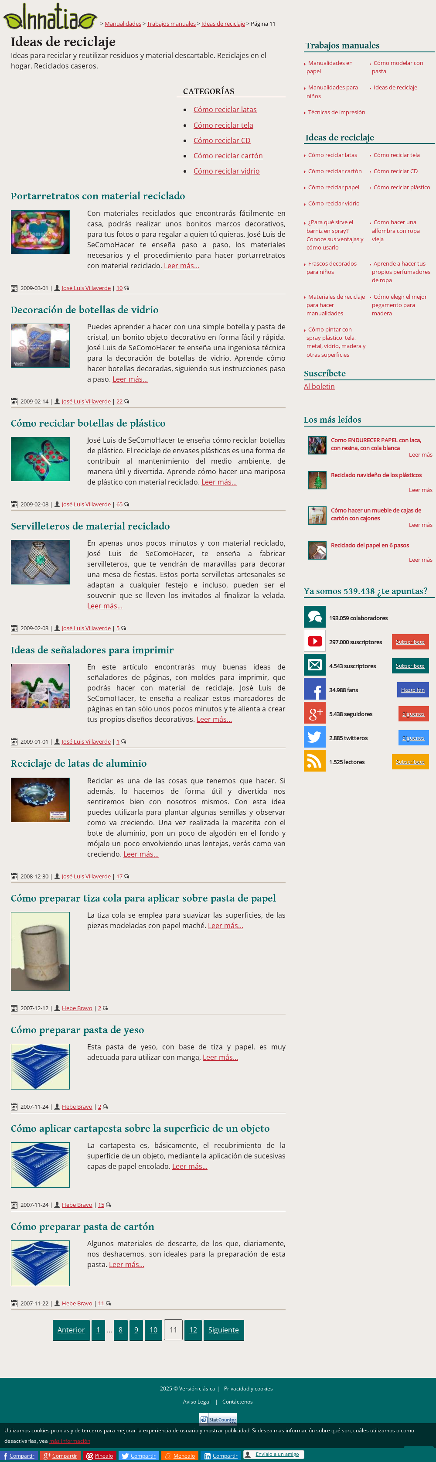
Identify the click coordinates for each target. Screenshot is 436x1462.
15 (101, 1205)
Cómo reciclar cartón (228, 156)
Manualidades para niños (332, 91)
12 (193, 1330)
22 (119, 401)
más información (69, 1441)
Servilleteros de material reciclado (90, 526)
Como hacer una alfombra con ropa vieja (396, 230)
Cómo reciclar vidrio (227, 171)
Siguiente (223, 1330)
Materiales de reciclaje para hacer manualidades (336, 305)
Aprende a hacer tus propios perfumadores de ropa (401, 272)
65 (119, 504)
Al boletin (319, 386)
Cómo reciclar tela (223, 125)
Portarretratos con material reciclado (98, 196)
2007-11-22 (34, 1303)
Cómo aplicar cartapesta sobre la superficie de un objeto (140, 1129)
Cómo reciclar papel (333, 187)
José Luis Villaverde (86, 288)
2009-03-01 (34, 288)
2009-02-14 (34, 401)
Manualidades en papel (330, 67)
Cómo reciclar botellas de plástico (88, 423)
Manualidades (123, 23)
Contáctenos (237, 1401)
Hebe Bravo (77, 1008)
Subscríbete (410, 642)
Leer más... (181, 265)
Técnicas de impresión (336, 112)
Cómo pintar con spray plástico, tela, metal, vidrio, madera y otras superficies (336, 342)
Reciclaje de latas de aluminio (79, 764)
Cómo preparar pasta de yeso (77, 1030)
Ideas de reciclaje (223, 23)
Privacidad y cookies (248, 1388)
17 (119, 876)
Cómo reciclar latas (225, 109)
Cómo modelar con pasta (397, 67)
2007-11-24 (34, 1106)
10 (119, 288)
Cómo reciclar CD (222, 140)
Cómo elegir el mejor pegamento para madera (399, 305)
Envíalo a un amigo (277, 1454)
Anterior (71, 1330)
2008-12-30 (34, 876)
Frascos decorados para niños (332, 268)
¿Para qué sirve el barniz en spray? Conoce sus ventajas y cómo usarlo (335, 234)
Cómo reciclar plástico (402, 187)
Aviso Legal (197, 1401)
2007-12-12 (34, 1008)
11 (101, 1303)
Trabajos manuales (171, 23)
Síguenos (413, 713)
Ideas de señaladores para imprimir (92, 650)
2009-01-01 (34, 741)
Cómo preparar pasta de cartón (82, 1227)
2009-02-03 (34, 628)
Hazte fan (413, 689)
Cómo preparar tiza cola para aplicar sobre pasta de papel (143, 898)
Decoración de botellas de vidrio (85, 310)
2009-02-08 (34, 504)
